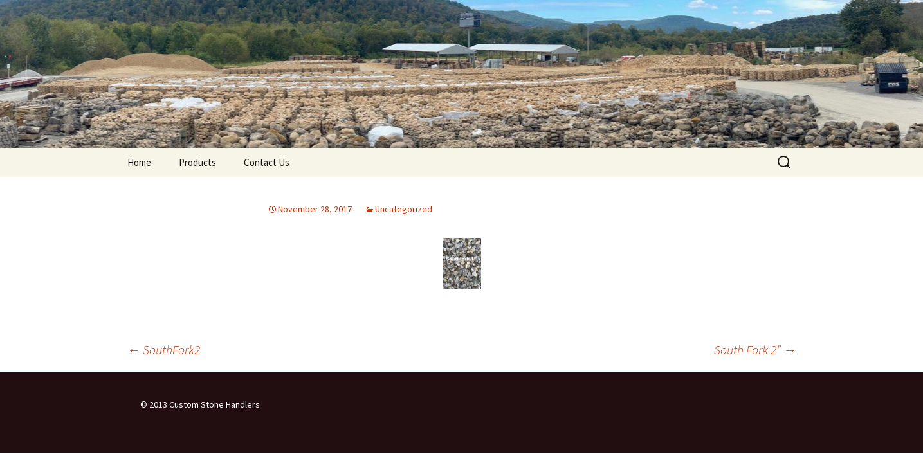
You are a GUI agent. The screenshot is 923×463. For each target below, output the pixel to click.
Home (139, 162)
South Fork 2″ (755, 349)
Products (197, 162)
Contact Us (266, 162)
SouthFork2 (163, 349)
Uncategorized (403, 209)
